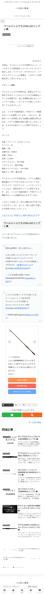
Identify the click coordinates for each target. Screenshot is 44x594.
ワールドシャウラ (29, 405)
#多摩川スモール (25, 265)
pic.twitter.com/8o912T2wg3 (18, 268)
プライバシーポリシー (11, 586)
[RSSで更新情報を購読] (32, 415)
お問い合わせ (32, 586)
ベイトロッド (8, 405)
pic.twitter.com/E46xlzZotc (17, 308)
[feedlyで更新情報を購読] (12, 415)
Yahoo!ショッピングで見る (22, 391)
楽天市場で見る (22, 386)
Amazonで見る (22, 380)
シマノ (18, 405)
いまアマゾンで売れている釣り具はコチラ (20, 215)
